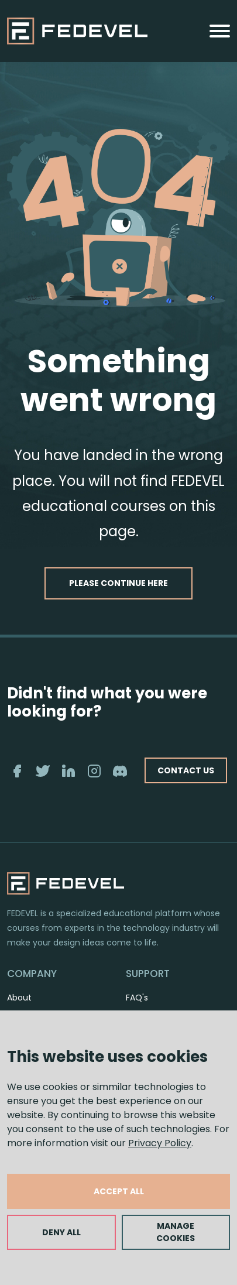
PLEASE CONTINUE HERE (118, 583)
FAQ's (137, 997)
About (19, 997)
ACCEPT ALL (119, 1191)
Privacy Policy (159, 1143)
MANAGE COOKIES (175, 1232)
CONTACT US (185, 770)
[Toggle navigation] (219, 31)
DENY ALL (61, 1232)
